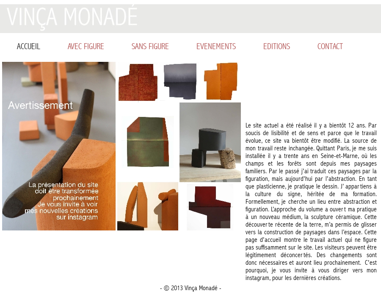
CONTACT (330, 46)
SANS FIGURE (150, 46)
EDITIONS (276, 46)
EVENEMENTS (216, 46)
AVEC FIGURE (86, 46)
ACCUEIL (28, 46)
